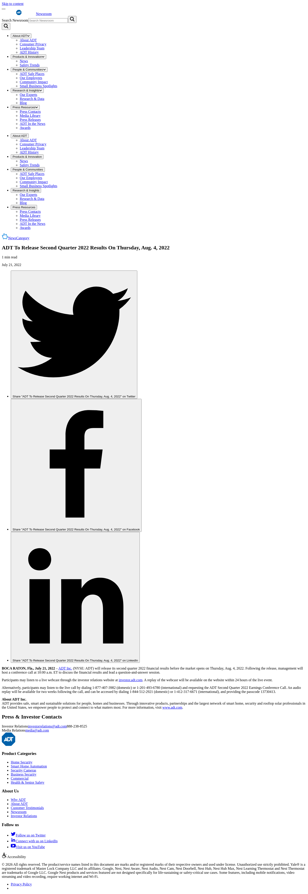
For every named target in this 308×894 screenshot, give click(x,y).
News (18, 238)
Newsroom (18, 812)
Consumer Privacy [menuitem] (33, 44)
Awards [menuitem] (25, 128)
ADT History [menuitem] (29, 52)
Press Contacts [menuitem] (30, 111)
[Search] (6, 26)
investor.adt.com (130, 680)
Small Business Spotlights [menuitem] (38, 86)
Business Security (23, 774)
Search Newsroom (15, 20)
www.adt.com (172, 707)
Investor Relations (24, 816)
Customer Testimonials (27, 808)
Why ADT (18, 800)
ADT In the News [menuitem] (32, 124)
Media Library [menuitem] (30, 116)
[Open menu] (3, 9)
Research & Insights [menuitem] (27, 90)
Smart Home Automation (29, 766)
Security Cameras (23, 770)
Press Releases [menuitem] (30, 120)
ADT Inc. (65, 668)
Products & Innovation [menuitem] (28, 56)
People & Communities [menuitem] (29, 69)
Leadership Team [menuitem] (32, 48)
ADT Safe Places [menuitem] (32, 74)
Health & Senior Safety (27, 782)
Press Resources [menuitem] (25, 107)
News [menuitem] (24, 61)
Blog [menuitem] (23, 103)
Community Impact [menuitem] (34, 82)
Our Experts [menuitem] (28, 95)
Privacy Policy (21, 884)
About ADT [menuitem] (21, 36)
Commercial (19, 778)
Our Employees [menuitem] (31, 78)
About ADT (19, 804)
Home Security (21, 762)
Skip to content (13, 4)
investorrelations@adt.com (47, 726)
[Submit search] (72, 19)
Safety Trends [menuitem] (29, 65)
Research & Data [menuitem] (32, 99)
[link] (74, 335)
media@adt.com (37, 730)
